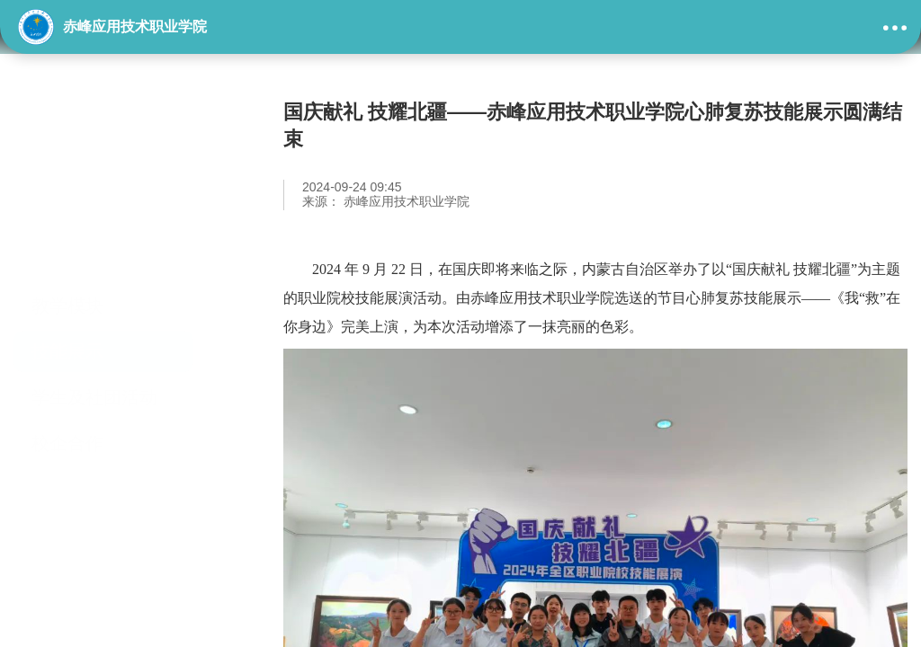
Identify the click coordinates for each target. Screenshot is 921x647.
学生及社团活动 (94, 296)
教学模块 (67, 204)
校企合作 (67, 341)
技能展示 (67, 250)
